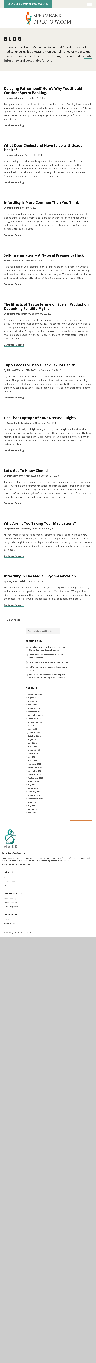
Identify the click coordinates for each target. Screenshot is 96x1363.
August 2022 (33, 739)
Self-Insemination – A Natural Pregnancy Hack (44, 255)
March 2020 (33, 788)
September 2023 (35, 722)
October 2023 (34, 718)
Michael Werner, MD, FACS (21, 260)
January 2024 (34, 708)
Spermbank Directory (19, 313)
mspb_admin (14, 97)
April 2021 (32, 760)
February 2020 (34, 791)
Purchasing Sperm (11, 907)
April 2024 (32, 704)
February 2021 (34, 764)
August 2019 (33, 802)
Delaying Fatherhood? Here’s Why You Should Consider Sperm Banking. (43, 90)
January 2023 (34, 732)
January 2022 (34, 750)
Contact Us (8, 919)
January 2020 (34, 795)
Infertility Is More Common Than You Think (41, 202)
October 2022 (34, 736)
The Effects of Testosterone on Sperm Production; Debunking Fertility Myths (47, 306)
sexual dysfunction (40, 60)
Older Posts (12, 619)
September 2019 (35, 798)
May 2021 (32, 757)
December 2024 (35, 694)
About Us (7, 877)
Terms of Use (9, 923)
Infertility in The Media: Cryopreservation (40, 576)
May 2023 (32, 725)
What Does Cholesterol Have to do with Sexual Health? (44, 147)
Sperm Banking (10, 898)
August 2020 (33, 781)
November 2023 (35, 715)
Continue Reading (14, 125)
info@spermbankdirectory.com (16, 864)
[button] (67, 631)
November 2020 (35, 771)
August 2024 (33, 697)
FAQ (5, 885)
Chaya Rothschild (16, 581)
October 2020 (34, 774)
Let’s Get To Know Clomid (26, 470)
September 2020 (35, 778)
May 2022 (32, 743)
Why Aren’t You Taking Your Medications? (40, 523)
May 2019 (32, 809)
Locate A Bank (10, 881)
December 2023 (35, 711)
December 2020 (35, 767)
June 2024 (32, 701)
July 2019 (32, 805)
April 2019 (32, 812)
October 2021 (34, 753)
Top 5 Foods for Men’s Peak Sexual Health (40, 365)
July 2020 (32, 784)
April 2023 (32, 729)
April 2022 (32, 746)
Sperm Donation (10, 902)
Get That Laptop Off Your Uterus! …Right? (40, 417)
